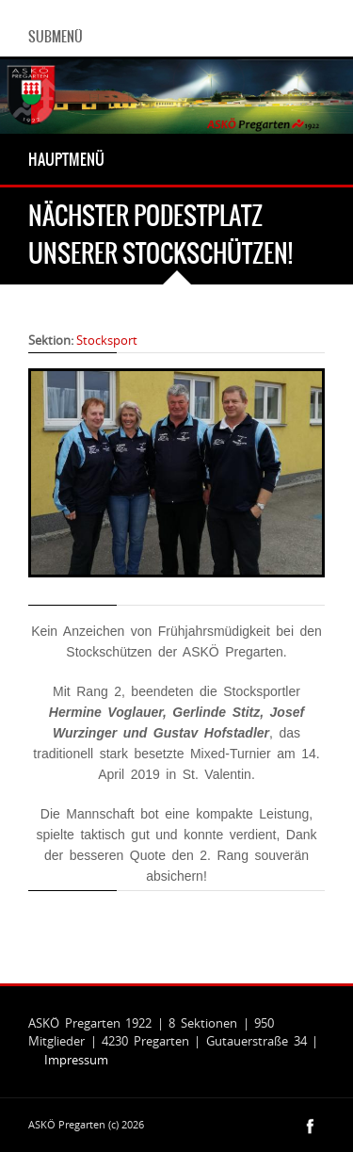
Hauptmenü (66, 159)
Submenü (55, 36)
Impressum (76, 1059)
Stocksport (106, 340)
